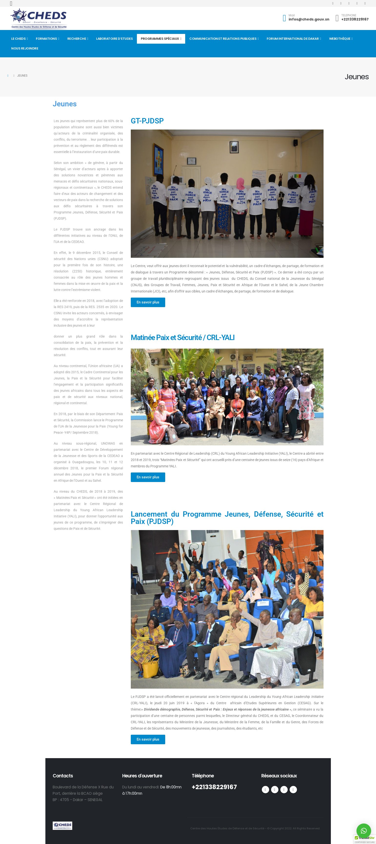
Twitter (274, 789)
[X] (340, 3)
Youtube (284, 789)
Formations (46, 38)
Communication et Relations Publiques (222, 38)
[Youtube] (349, 3)
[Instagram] (357, 3)
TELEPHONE (348, 15)
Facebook (265, 789)
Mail (292, 15)
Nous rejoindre (24, 48)
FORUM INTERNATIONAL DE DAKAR (293, 38)
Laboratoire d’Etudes (114, 38)
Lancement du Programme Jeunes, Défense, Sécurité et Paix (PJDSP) (227, 518)
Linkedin (293, 789)
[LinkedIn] (365, 3)
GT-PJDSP (147, 121)
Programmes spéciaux (160, 38)
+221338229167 (355, 19)
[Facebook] (332, 3)
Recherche (76, 38)
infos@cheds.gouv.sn (309, 19)
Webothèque (339, 38)
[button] (11, 3)
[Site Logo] (38, 19)
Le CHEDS (18, 38)
